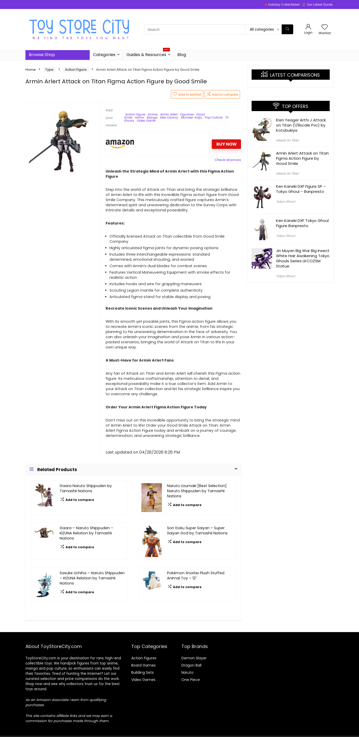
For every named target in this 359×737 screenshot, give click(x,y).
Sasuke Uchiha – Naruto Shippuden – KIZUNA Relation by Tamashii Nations (92, 578)
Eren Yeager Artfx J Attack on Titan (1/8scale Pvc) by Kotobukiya (301, 125)
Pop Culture (213, 117)
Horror (139, 117)
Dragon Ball (191, 665)
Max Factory (169, 117)
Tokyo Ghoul (285, 201)
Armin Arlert (168, 114)
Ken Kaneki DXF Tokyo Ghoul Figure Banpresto (302, 223)
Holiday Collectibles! (284, 4)
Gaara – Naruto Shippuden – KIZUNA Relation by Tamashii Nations (86, 533)
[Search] (287, 29)
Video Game (145, 120)
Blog (181, 55)
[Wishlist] (324, 27)
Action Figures (144, 658)
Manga (151, 117)
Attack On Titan (287, 140)
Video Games (143, 679)
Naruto (187, 672)
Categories (104, 55)
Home (30, 69)
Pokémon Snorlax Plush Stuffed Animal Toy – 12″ (195, 575)
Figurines (187, 114)
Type (49, 69)
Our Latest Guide (320, 4)
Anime (152, 114)
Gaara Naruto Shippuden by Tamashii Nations (86, 488)
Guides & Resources (148, 54)
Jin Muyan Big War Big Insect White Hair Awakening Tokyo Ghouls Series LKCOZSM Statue (302, 258)
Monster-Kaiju (191, 117)
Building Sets (142, 672)
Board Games (143, 665)
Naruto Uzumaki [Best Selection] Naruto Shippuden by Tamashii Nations (197, 491)
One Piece (190, 679)
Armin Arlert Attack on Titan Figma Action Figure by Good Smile (302, 158)
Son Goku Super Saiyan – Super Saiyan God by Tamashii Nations (197, 530)
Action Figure (76, 69)
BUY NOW (226, 144)
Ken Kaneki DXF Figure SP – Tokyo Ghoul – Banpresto (301, 189)
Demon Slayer (194, 658)
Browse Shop (42, 55)
